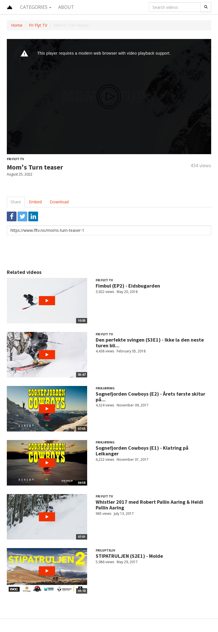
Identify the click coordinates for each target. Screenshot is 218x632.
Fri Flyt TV (38, 25)
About (66, 7)
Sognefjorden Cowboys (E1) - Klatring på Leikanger (142, 451)
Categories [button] (35, 7)
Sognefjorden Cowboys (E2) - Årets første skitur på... (150, 397)
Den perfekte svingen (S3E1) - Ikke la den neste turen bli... (150, 342)
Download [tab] (59, 202)
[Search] (205, 7)
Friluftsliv (105, 550)
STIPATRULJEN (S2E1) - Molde (129, 556)
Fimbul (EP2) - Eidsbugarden (128, 285)
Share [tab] (16, 202)
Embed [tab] (35, 202)
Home (16, 25)
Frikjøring (105, 388)
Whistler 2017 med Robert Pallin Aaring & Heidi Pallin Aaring (149, 505)
